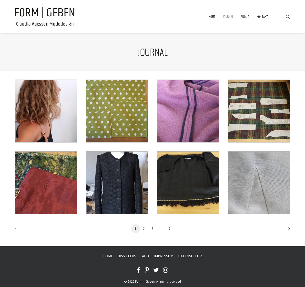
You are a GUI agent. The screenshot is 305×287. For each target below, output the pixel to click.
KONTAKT (262, 16)
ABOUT (245, 16)
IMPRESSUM (163, 256)
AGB (145, 256)
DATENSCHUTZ (190, 256)
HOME (212, 16)
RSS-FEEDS (127, 256)
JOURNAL (228, 16)
